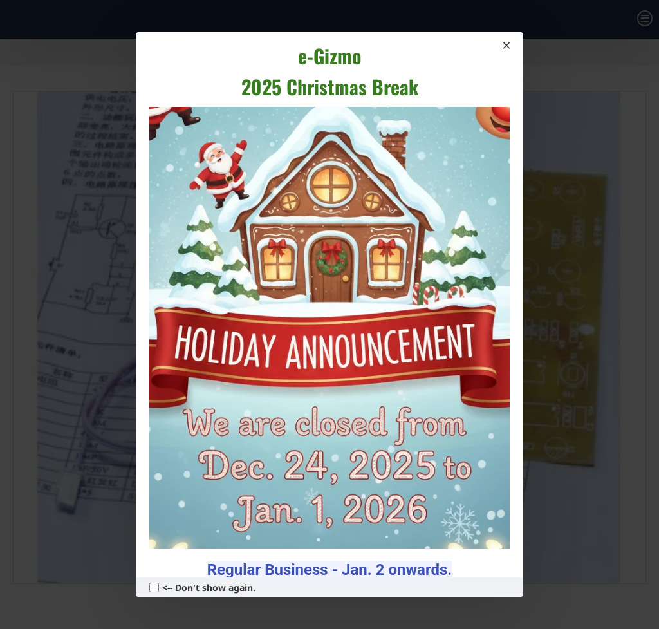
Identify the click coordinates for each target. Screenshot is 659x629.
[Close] (506, 45)
